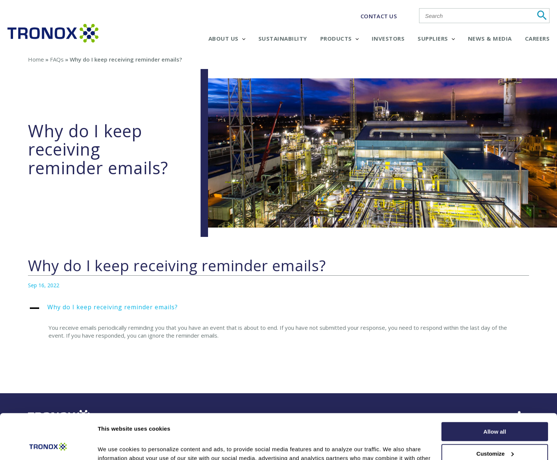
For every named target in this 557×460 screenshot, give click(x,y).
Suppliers (436, 38)
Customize (495, 411)
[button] (278, 311)
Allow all (495, 389)
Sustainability (282, 38)
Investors (388, 38)
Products (339, 38)
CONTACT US (379, 16)
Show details (115, 445)
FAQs (57, 59)
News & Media (490, 38)
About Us (226, 38)
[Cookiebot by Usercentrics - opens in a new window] (48, 445)
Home (36, 59)
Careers (537, 38)
